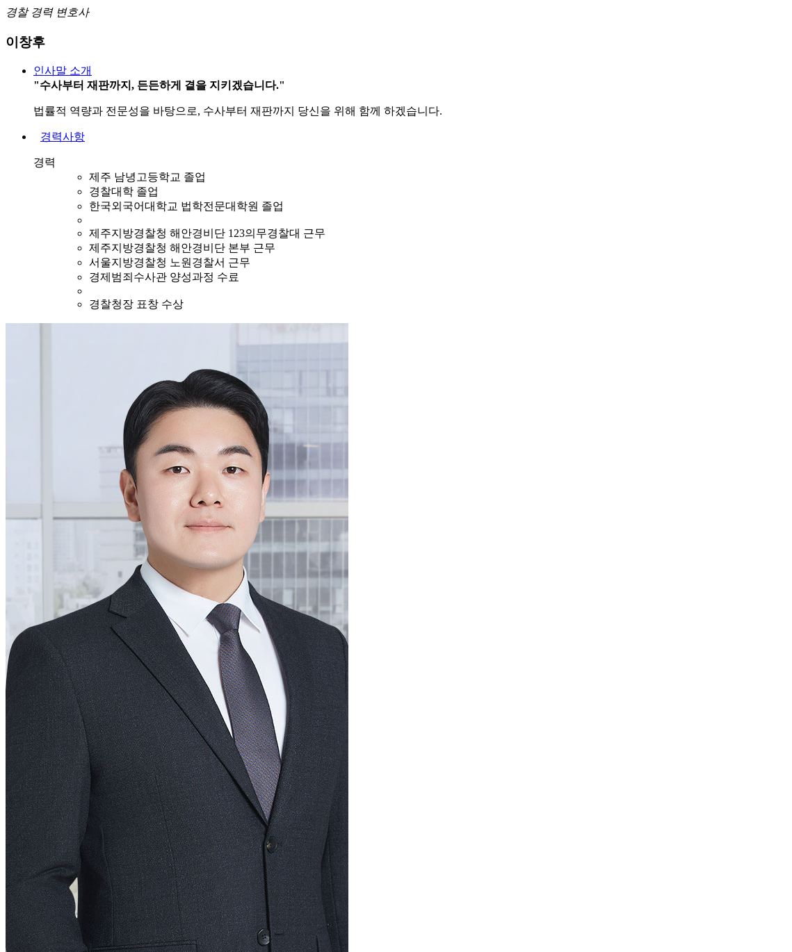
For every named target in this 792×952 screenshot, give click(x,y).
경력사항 (62, 136)
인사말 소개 (62, 70)
